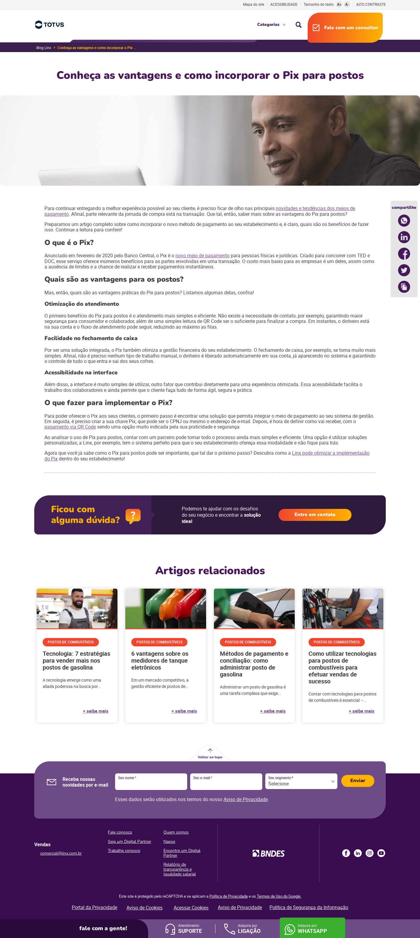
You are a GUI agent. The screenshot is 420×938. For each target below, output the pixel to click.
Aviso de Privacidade (246, 799)
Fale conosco (120, 832)
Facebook (346, 853)
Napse (169, 841)
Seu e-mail (202, 778)
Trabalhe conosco (124, 850)
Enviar (357, 780)
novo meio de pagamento (202, 255)
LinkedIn (357, 853)
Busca (299, 25)
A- (347, 4)
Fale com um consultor (351, 27)
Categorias (268, 24)
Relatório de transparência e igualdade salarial (179, 869)
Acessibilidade (283, 4)
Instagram (369, 853)
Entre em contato (315, 514)
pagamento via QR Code (70, 426)
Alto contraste (371, 4)
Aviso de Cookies (144, 908)
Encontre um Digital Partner (181, 853)
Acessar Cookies (191, 908)
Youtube (381, 853)
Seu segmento (280, 778)
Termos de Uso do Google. (279, 896)
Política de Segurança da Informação (308, 907)
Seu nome (127, 778)
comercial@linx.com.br (61, 853)
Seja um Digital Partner (129, 841)
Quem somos (176, 832)
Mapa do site (253, 4)
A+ (339, 4)
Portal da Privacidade (94, 907)
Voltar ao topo (210, 757)
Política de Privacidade (228, 896)
